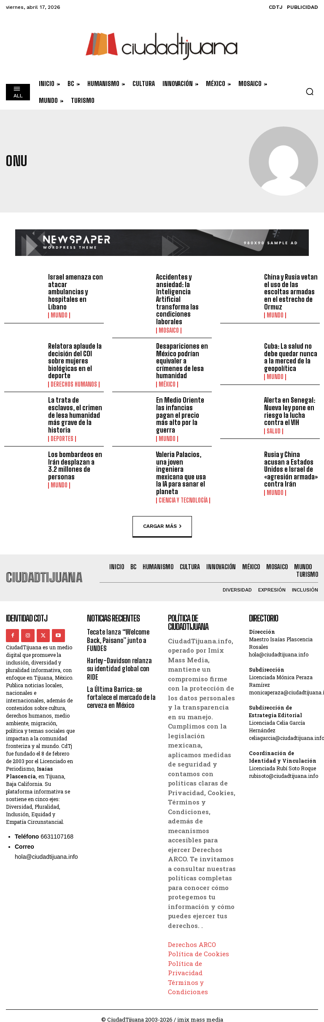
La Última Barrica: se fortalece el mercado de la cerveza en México (118, 689)
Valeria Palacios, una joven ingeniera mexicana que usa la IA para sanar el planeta (183, 468)
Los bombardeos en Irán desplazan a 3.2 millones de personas (75, 465)
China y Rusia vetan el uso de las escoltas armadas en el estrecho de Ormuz (290, 291)
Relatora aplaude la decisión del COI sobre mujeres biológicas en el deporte (75, 360)
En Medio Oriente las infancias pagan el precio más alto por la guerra (183, 411)
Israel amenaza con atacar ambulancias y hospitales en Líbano (75, 291)
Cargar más (162, 518)
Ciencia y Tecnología (183, 492)
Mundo (59, 315)
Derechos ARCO (192, 937)
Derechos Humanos (74, 384)
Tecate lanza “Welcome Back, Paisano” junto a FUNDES (118, 632)
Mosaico (169, 330)
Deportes (62, 438)
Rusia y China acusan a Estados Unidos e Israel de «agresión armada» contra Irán (290, 468)
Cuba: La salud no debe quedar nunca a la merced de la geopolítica (290, 357)
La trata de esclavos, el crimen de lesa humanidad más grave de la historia (75, 414)
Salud (274, 431)
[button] (309, 91)
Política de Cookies (198, 946)
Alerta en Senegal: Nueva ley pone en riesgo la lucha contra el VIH (289, 411)
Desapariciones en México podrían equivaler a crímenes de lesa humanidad (181, 360)
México (167, 384)
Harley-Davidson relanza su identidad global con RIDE (119, 660)
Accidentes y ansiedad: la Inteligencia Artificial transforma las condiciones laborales (177, 299)
